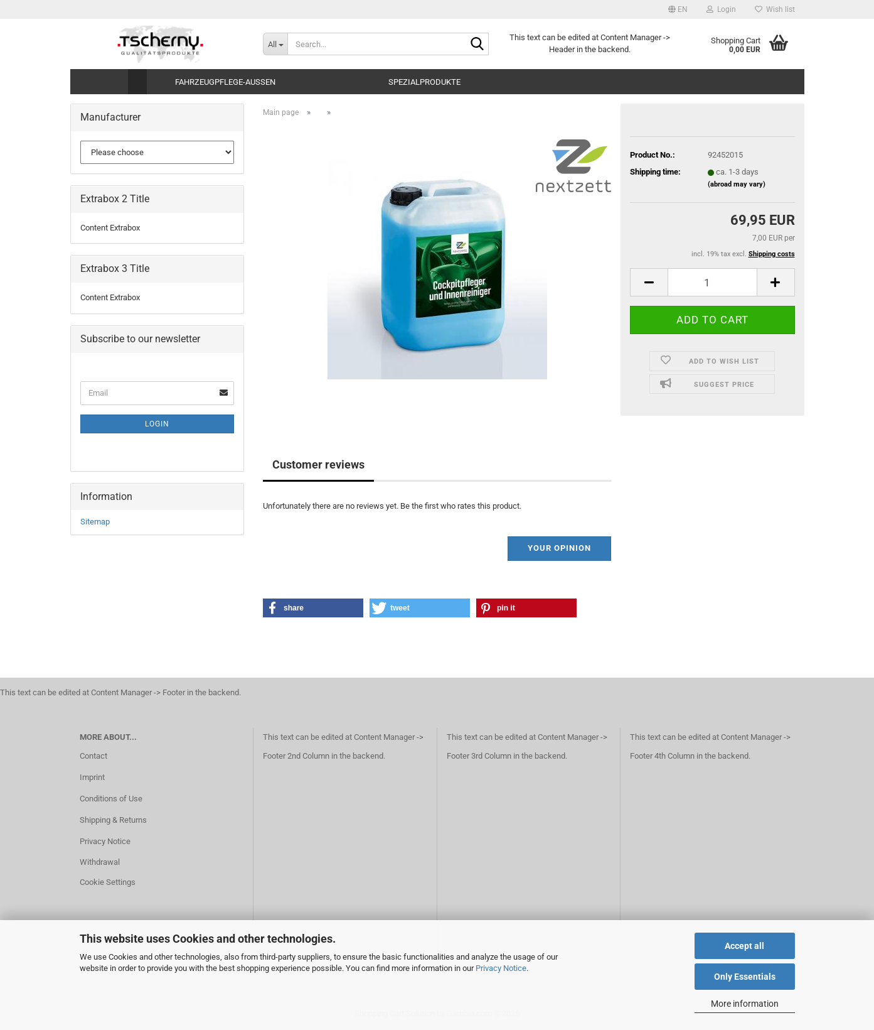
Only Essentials (744, 977)
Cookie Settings (108, 882)
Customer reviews (318, 464)
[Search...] (275, 44)
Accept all (744, 946)
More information (745, 1004)
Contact (93, 756)
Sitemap (95, 521)
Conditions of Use (111, 798)
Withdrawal (100, 862)
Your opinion (559, 548)
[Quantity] (712, 282)
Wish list (775, 9)
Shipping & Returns (113, 820)
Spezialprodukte (424, 82)
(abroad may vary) (736, 184)
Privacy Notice (501, 968)
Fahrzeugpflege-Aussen (225, 82)
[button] (678, 9)
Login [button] (721, 9)
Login (157, 424)
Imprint (92, 777)
